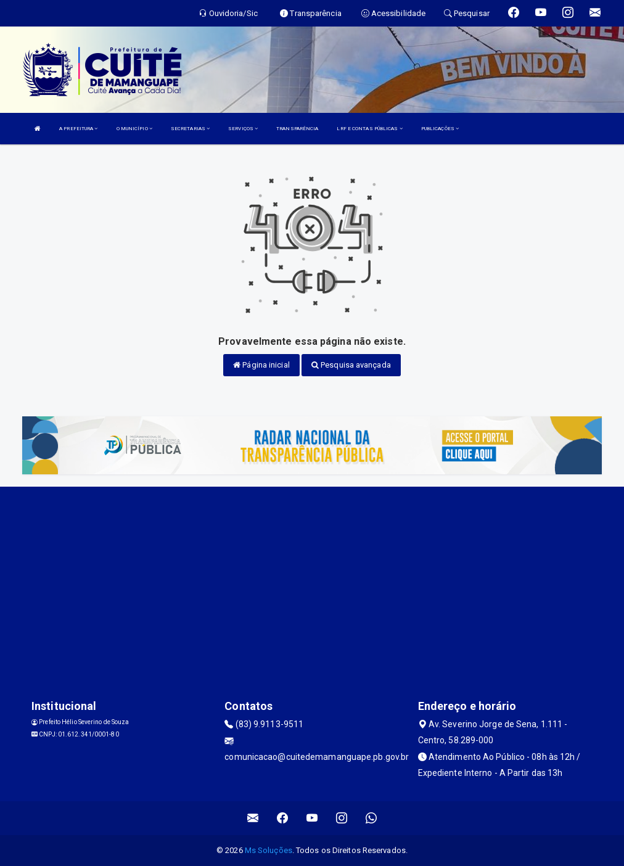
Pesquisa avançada (351, 364)
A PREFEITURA (78, 128)
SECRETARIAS (190, 128)
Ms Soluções (268, 850)
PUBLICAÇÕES (440, 128)
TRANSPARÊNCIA (297, 128)
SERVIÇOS (243, 128)
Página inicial (261, 364)
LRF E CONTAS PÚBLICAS (369, 128)
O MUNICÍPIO (134, 128)
